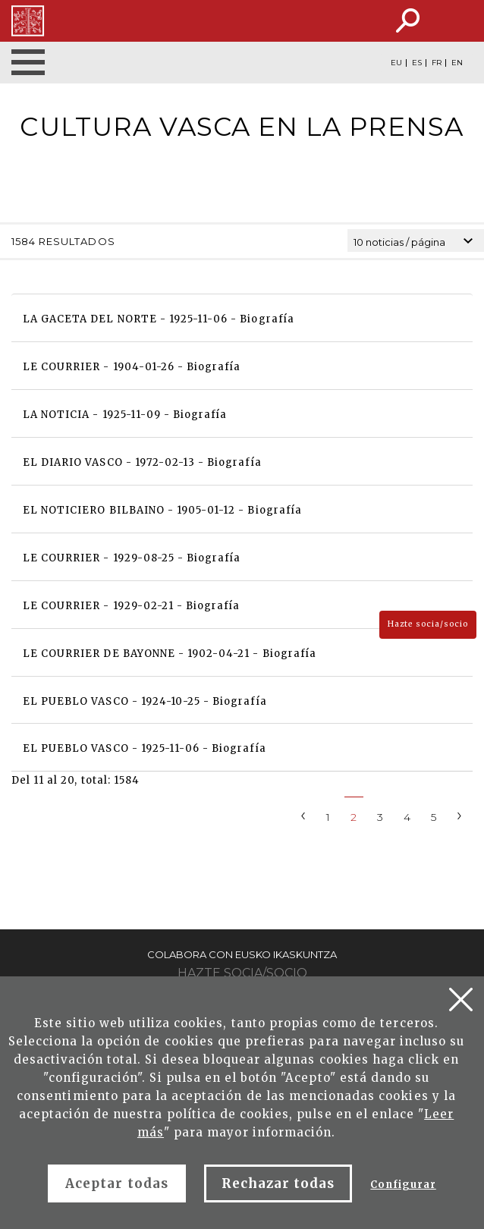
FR (437, 63)
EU (396, 63)
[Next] (460, 814)
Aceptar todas (116, 1183)
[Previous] (303, 814)
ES (417, 63)
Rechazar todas (278, 1183)
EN (457, 63)
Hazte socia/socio (428, 624)
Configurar (402, 1184)
